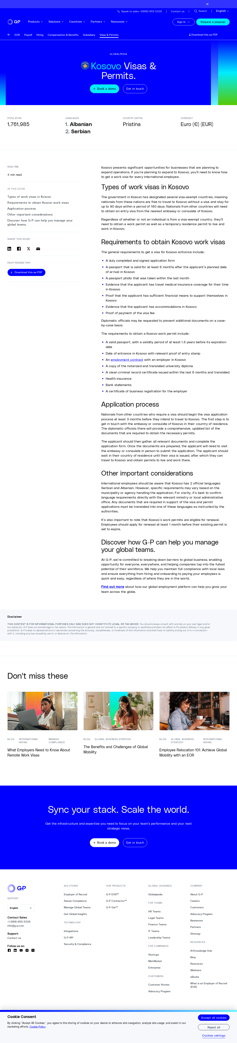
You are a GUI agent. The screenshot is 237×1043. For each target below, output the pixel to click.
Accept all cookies (213, 1017)
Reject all (214, 1027)
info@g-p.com (15, 929)
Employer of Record (75, 897)
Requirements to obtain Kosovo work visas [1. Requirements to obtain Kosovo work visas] (38, 204)
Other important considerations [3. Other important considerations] (30, 215)
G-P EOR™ (112, 897)
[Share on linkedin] (9, 250)
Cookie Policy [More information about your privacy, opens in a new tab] (38, 1026)
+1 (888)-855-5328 (18, 924)
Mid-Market (155, 964)
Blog (193, 960)
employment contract (127, 360)
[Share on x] (28, 250)
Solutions (62, 21)
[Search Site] (200, 11)
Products (41, 21)
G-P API (68, 940)
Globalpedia (155, 897)
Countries (83, 21)
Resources (125, 21)
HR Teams (154, 914)
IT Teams (153, 934)
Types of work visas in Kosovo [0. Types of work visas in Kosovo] (29, 197)
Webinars (195, 973)
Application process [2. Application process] (21, 209)
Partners (103, 21)
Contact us (14, 941)
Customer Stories (158, 987)
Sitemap (195, 936)
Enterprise (154, 970)
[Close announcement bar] (207, 4)
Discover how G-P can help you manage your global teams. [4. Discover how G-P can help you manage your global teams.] (40, 223)
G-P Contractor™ (116, 904)
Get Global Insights (75, 917)
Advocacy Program (159, 994)
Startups (153, 957)
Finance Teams (157, 927)
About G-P (196, 897)
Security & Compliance (77, 947)
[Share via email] (38, 250)
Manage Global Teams (77, 910)
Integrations (71, 934)
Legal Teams (155, 921)
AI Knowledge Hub (201, 953)
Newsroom (196, 923)
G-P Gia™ (112, 910)
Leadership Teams (159, 940)
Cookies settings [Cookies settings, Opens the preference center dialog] (213, 1035)
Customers (196, 910)
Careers (195, 904)
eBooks (194, 980)
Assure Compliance (75, 904)
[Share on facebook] (19, 250)
